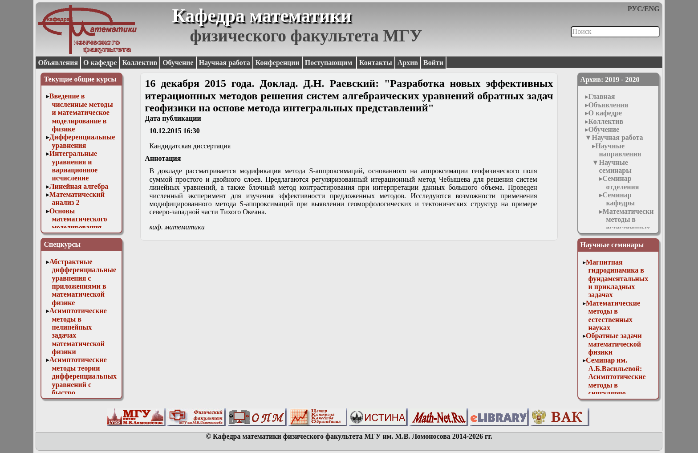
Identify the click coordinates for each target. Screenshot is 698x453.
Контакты (375, 62)
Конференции (278, 62)
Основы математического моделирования (78, 219)
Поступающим (329, 62)
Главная (601, 96)
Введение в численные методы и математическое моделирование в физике (81, 112)
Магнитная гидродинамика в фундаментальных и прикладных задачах (617, 278)
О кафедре (100, 62)
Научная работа (224, 62)
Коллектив (140, 62)
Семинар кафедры (619, 199)
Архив (408, 62)
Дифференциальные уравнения (82, 141)
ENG (652, 8)
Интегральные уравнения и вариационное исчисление (73, 166)
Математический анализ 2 (77, 198)
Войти (433, 62)
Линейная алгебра (79, 186)
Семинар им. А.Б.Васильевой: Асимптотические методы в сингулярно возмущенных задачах (616, 384)
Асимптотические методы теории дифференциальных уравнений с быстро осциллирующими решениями (83, 384)
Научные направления (618, 150)
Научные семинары (615, 166)
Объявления (58, 62)
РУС (635, 8)
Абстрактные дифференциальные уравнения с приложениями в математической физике (82, 282)
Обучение (178, 62)
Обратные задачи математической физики (614, 344)
